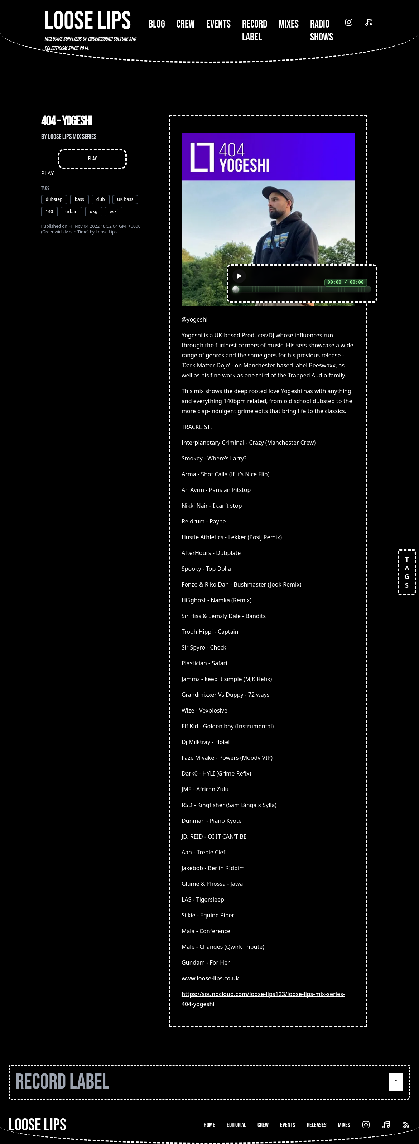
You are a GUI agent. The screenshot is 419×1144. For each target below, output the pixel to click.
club (100, 199)
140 (49, 211)
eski (114, 211)
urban (71, 211)
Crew (186, 24)
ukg (94, 211)
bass (79, 199)
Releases (317, 1125)
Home (209, 1125)
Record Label (254, 31)
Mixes (289, 24)
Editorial (236, 1125)
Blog (157, 24)
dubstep (54, 199)
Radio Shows (321, 31)
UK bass (125, 199)
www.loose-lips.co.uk (210, 978)
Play (92, 158)
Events (218, 24)
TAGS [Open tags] (407, 572)
